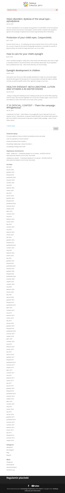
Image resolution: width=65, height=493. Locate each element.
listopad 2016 (10, 391)
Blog (8, 452)
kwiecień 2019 (10, 315)
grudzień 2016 (10, 388)
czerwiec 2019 (10, 310)
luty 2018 (9, 352)
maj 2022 (9, 250)
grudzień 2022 (10, 240)
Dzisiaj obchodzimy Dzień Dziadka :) (16, 141)
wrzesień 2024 (10, 206)
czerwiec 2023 (10, 227)
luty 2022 (9, 258)
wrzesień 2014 (10, 438)
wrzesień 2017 (10, 365)
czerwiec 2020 (10, 284)
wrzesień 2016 (10, 396)
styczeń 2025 (10, 195)
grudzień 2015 (10, 417)
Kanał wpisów (10, 464)
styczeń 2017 (10, 386)
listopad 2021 (10, 263)
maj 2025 (9, 185)
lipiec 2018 (9, 339)
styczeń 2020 (10, 297)
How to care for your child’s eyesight (25, 53)
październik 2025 (11, 177)
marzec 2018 (10, 349)
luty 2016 (9, 412)
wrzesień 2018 (10, 333)
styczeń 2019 (10, 323)
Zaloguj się (10, 462)
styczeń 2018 (10, 354)
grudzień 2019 (10, 300)
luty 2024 (9, 224)
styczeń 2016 (10, 414)
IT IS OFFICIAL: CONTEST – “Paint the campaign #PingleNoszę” (31, 106)
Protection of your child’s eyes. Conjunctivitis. (29, 37)
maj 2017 (9, 375)
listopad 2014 (10, 435)
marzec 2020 (10, 292)
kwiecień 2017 (10, 378)
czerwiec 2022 (10, 248)
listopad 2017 (10, 360)
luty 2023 (9, 237)
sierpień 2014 (10, 440)
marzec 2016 (10, 409)
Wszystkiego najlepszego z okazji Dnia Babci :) (19, 144)
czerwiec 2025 (10, 182)
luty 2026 (9, 167)
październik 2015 (11, 419)
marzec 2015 (10, 430)
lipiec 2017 (9, 370)
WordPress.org (11, 470)
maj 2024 (9, 216)
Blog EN (9, 455)
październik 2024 (11, 203)
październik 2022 (11, 245)
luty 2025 (9, 193)
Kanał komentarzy (12, 467)
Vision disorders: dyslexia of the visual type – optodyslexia (29, 20)
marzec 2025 (10, 190)
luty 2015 (9, 432)
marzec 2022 (10, 255)
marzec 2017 (10, 380)
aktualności (10, 447)
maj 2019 (9, 313)
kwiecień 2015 (10, 427)
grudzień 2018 (10, 326)
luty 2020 (9, 294)
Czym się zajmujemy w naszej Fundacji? (17, 139)
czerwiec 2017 (10, 373)
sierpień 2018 (10, 336)
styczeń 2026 (10, 169)
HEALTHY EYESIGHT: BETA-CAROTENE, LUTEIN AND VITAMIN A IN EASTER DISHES (31, 87)
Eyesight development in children (23, 70)
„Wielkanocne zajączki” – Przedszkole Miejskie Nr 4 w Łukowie (24, 158)
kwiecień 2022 (10, 253)
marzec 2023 (10, 235)
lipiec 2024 (9, 211)
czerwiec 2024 (10, 214)
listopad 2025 (10, 175)
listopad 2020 (10, 274)
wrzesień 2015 (10, 422)
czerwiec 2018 (10, 341)
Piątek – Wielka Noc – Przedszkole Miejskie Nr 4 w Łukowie (23, 153)
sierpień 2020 (10, 281)
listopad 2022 (10, 242)
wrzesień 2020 (10, 279)
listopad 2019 (10, 302)
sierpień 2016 (10, 399)
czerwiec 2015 (10, 425)
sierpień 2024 (10, 209)
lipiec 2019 (9, 307)
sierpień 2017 (10, 367)
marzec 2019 (10, 318)
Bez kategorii (10, 450)
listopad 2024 (10, 201)
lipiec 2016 (9, 401)
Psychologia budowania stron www (31, 489)
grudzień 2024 (10, 198)
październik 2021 (11, 266)
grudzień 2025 (10, 172)
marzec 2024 (10, 222)
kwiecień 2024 (10, 219)
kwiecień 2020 (10, 289)
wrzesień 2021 (10, 268)
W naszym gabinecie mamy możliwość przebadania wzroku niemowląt (26, 136)
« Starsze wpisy (11, 126)
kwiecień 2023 (10, 232)
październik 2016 (11, 393)
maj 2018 (9, 344)
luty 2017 (9, 383)
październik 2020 (11, 276)
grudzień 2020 (10, 271)
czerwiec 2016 (10, 404)
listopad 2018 (10, 328)
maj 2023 (9, 229)
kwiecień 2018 (10, 346)
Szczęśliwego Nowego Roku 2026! (16, 146)
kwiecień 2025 (10, 188)
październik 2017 (11, 362)
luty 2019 (9, 320)
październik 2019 (11, 305)
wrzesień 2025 (10, 180)
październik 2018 (11, 331)
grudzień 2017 (10, 357)
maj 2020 (9, 287)
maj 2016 (9, 406)
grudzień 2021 (10, 261)
